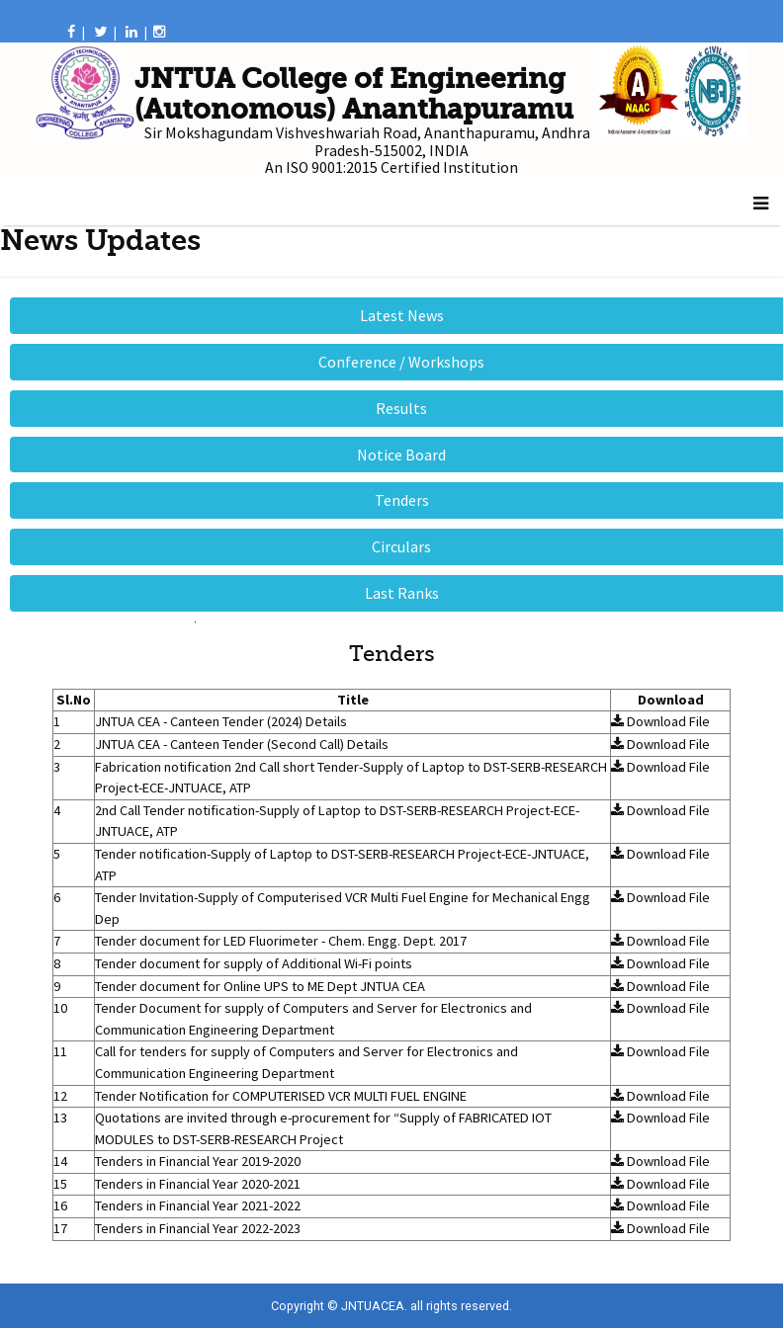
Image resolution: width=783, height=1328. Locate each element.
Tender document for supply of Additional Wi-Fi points (253, 963)
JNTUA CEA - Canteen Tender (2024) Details (221, 721)
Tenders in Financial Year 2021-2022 (198, 1205)
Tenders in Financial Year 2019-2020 (198, 1161)
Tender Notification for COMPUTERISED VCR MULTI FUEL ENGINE (281, 1096)
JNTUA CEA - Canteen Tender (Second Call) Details (242, 744)
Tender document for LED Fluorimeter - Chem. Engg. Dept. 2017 (281, 941)
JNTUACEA (372, 1305)
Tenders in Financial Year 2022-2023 (198, 1228)
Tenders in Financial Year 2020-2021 (198, 1184)
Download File (660, 721)
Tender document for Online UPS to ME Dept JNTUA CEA (260, 986)
